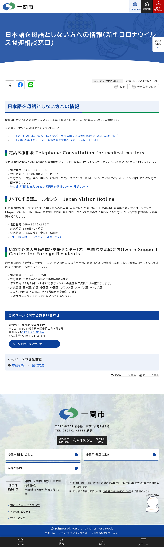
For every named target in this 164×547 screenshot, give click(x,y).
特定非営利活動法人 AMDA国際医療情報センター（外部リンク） (49, 186)
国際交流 (38, 365)
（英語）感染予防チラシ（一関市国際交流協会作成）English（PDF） (57, 140)
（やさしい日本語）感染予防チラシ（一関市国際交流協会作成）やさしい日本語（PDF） (67, 136)
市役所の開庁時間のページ (117, 491)
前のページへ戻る (123, 375)
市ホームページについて (24, 505)
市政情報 (18, 365)
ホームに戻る (149, 375)
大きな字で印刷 (144, 87)
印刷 (119, 87)
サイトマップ (16, 518)
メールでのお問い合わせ (27, 344)
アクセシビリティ (19, 511)
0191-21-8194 (32, 332)
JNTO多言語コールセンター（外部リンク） (35, 237)
